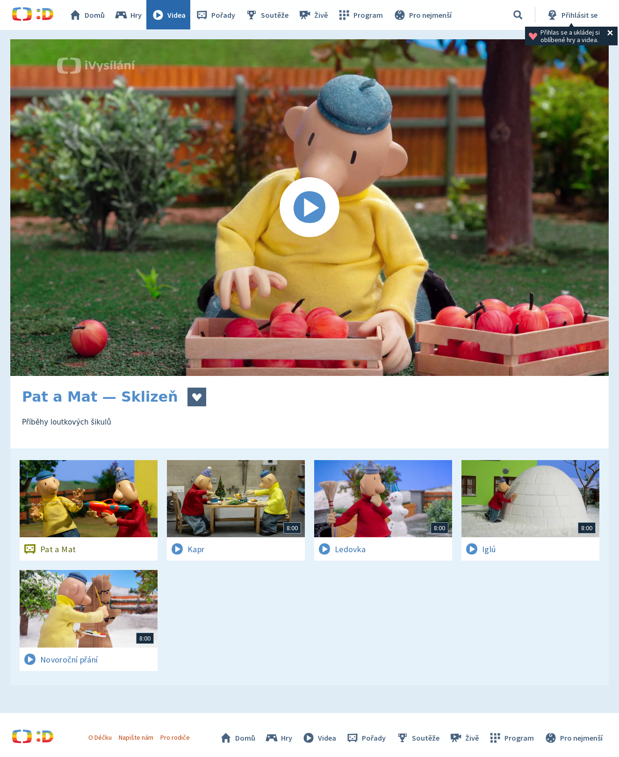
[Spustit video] (309, 207)
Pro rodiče (175, 737)
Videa (168, 15)
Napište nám (136, 737)
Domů (87, 15)
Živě (313, 15)
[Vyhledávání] (518, 15)
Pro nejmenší (422, 15)
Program (360, 15)
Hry (128, 15)
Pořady (215, 15)
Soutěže (267, 15)
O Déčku (100, 737)
